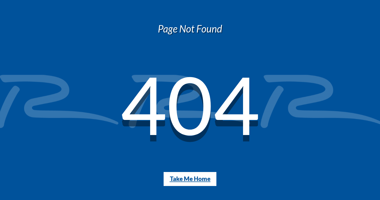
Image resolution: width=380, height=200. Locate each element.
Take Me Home (190, 178)
